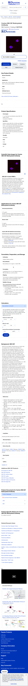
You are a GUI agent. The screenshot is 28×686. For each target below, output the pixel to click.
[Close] (26, 675)
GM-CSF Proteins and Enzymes (8, 479)
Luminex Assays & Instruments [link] (7, 639)
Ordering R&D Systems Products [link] (8, 660)
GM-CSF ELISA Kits (5, 472)
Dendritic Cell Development (7, 533)
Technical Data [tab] (6, 64)
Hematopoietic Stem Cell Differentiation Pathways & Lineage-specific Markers (14, 607)
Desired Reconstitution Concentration (11, 329)
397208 (3, 450)
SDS (3, 503)
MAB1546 (11, 240)
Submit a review (4, 29)
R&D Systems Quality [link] (5, 652)
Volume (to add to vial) (8, 317)
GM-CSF (10, 16)
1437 (3, 449)
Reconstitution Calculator (8, 306)
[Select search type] (4, 7)
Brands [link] (2, 648)
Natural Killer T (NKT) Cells (7, 560)
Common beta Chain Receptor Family (9, 526)
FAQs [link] (2, 658)
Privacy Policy (14, 679)
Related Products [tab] (19, 67)
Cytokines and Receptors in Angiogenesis (10, 530)
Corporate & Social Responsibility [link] (8, 650)
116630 (19, 449)
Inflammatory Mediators (6, 544)
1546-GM (11, 243)
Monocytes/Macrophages (7, 555)
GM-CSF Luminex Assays (6, 474)
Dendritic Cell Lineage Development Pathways (14, 593)
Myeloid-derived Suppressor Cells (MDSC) (10, 557)
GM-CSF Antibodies (17, 16)
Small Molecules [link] (4, 643)
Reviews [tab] (15, 64)
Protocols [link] (3, 662)
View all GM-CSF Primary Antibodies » (9, 96)
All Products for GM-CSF (6, 470)
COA (4, 500)
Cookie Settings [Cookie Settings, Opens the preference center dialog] (14, 683)
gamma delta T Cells (5, 535)
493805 (22, 450)
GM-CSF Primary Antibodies (7, 478)
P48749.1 (4, 465)
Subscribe (4, 671)
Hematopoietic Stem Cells (7, 542)
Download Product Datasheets (10, 497)
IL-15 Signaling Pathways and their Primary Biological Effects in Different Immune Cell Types (14, 621)
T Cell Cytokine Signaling (6, 562)
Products (6, 16)
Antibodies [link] (3, 635)
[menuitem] (2, 16)
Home (2, 16)
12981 (11, 449)
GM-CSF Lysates (5, 476)
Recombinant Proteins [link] (5, 641)
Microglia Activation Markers (7, 553)
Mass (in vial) (6, 323)
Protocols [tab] (22, 64)
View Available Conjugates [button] (9, 57)
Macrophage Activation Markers (8, 550)
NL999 (8, 189)
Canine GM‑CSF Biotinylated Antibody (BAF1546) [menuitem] (11, 17)
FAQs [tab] (6, 67)
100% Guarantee (23, 60)
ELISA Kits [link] (3, 637)
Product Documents (14, 29)
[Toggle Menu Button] (3, 3)
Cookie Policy (21, 679)
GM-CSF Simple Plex (5, 481)
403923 (13, 450)
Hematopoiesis (4, 540)
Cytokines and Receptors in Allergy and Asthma (11, 528)
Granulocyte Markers (5, 537)
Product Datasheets (7, 494)
